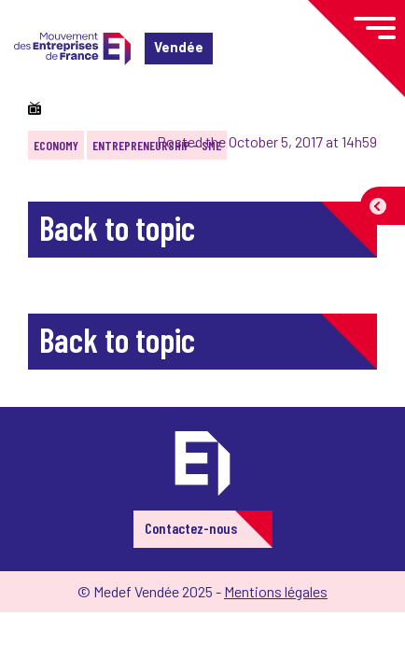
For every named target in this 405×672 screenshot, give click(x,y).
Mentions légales (276, 591)
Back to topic (117, 227)
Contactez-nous (191, 528)
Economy (56, 145)
